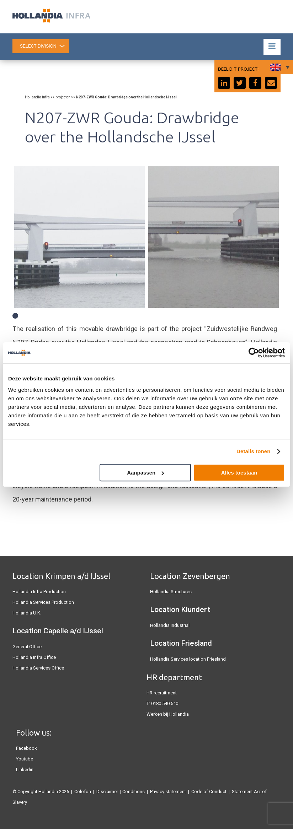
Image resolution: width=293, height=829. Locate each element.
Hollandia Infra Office (34, 657)
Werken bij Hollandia (167, 714)
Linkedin (24, 769)
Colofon (82, 791)
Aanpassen (145, 473)
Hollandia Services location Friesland (188, 659)
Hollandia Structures (171, 591)
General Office (27, 646)
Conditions (133, 791)
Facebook (26, 748)
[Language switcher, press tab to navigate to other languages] (279, 67)
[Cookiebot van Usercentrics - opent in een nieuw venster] (254, 352)
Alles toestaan (239, 473)
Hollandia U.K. (26, 613)
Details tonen (253, 451)
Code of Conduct (209, 791)
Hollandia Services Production (43, 602)
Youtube (24, 759)
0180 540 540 (164, 703)
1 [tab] (15, 316)
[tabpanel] (79, 237)
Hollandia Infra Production (39, 591)
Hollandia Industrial (170, 625)
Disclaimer (107, 791)
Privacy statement (168, 791)
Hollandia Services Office (38, 668)
